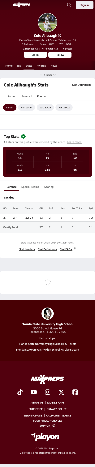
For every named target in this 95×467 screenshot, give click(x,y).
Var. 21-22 (64, 107)
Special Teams (30, 187)
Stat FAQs (68, 249)
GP (41, 208)
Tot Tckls (77, 208)
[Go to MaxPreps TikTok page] (20, 392)
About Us (37, 402)
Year (29, 208)
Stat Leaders (27, 249)
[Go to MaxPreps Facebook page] (75, 392)
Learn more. (74, 142)
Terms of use (33, 415)
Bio (19, 65)
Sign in (84, 5)
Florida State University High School (47, 317)
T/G (91, 208)
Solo (51, 208)
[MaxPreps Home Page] (41, 75)
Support (48, 425)
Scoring (49, 187)
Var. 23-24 (26, 107)
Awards (41, 65)
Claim (35, 55)
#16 (50, 48)
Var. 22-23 (45, 107)
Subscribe (36, 409)
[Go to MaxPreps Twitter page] (61, 392)
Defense (11, 187)
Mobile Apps (56, 402)
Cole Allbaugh (47, 35)
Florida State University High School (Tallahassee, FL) (47, 40)
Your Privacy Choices (47, 420)
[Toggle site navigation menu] (5, 5)
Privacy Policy (57, 409)
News (53, 65)
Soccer (11, 96)
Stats (29, 65)
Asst (63, 208)
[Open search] (69, 5)
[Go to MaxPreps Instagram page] (48, 392)
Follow (60, 55)
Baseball (26, 96)
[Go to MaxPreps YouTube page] (34, 392)
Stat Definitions (81, 85)
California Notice (58, 415)
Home (9, 65)
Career (9, 107)
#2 (30, 48)
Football (42, 96)
